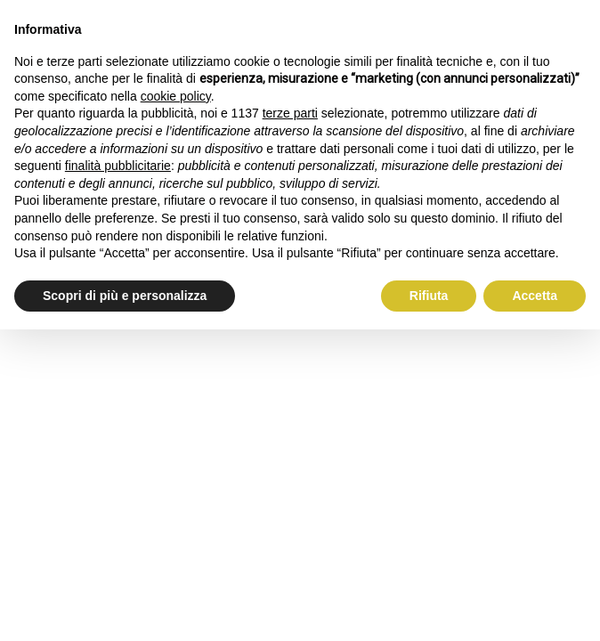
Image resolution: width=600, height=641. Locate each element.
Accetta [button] (534, 295)
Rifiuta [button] (429, 295)
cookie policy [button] (176, 96)
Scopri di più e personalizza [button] (125, 295)
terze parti (290, 113)
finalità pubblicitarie (118, 165)
